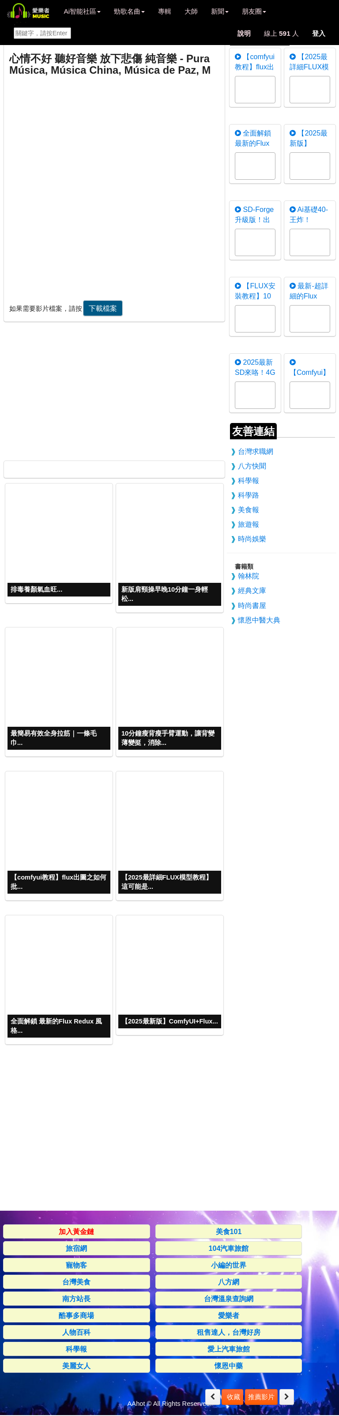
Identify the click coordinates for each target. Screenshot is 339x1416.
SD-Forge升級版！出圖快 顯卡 (254, 219)
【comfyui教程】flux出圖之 (255, 67)
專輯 (164, 11)
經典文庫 (252, 590)
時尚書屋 (252, 605)
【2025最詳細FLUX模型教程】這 (309, 67)
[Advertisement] (113, 389)
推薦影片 (261, 1397)
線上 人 (281, 33)
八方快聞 (252, 466)
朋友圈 (254, 11)
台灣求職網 (255, 451)
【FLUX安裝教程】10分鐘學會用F (255, 296)
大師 (191, 11)
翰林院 (248, 576)
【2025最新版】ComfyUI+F (309, 143)
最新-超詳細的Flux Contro (309, 296)
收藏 (232, 1397)
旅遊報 (248, 524)
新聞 (220, 11)
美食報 (248, 510)
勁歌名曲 (129, 11)
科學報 (248, 480)
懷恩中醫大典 (259, 620)
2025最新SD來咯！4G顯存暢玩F (255, 372)
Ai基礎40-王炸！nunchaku (309, 219)
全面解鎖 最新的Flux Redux (253, 143)
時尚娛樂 (252, 539)
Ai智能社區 (82, 11)
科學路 (248, 495)
